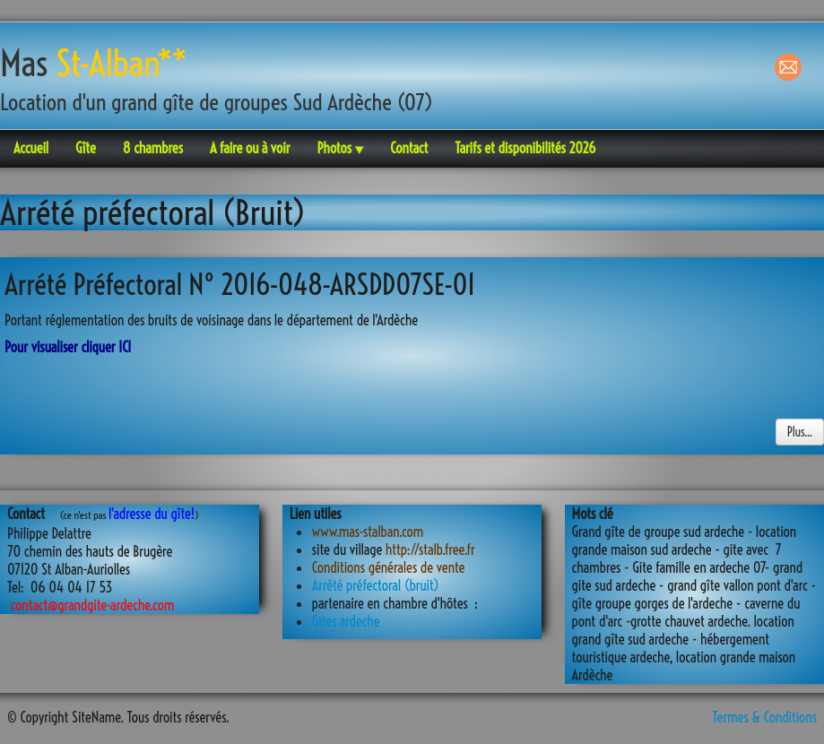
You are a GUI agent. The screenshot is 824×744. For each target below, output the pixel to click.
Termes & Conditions (765, 717)
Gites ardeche (346, 621)
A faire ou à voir (250, 148)
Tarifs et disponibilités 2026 (525, 148)
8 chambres (153, 148)
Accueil (30, 148)
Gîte (85, 148)
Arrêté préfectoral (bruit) (375, 585)
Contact (409, 148)
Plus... (799, 432)
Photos (340, 148)
